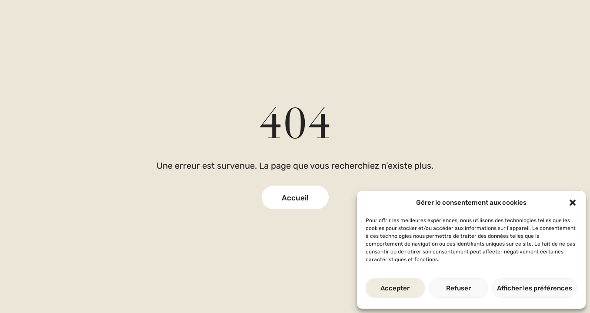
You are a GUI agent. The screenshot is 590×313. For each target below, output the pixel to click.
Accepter (395, 288)
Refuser (458, 288)
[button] (572, 202)
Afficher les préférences (534, 288)
